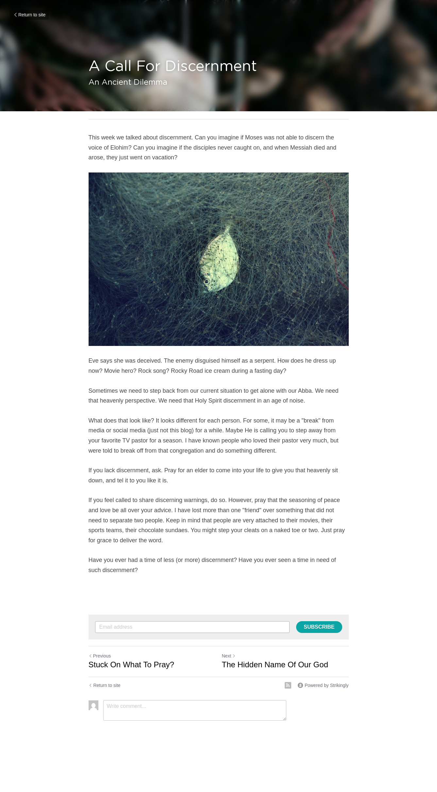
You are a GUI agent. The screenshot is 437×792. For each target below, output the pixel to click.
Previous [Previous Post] (100, 655)
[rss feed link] (288, 685)
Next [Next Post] (229, 655)
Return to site (29, 14)
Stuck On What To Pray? (131, 664)
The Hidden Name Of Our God (275, 664)
